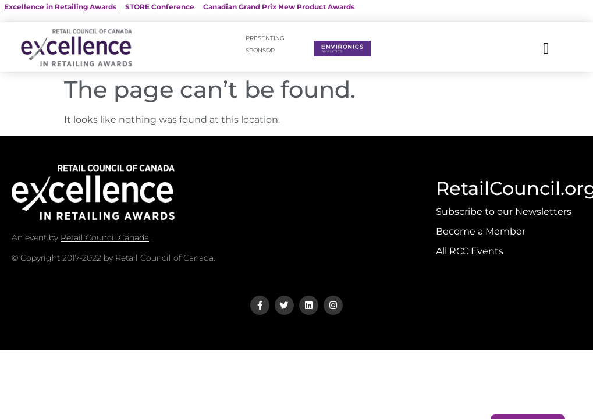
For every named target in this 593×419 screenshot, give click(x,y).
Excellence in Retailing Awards (60, 6)
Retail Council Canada (105, 237)
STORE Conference (159, 6)
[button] (546, 49)
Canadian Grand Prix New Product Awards (278, 6)
